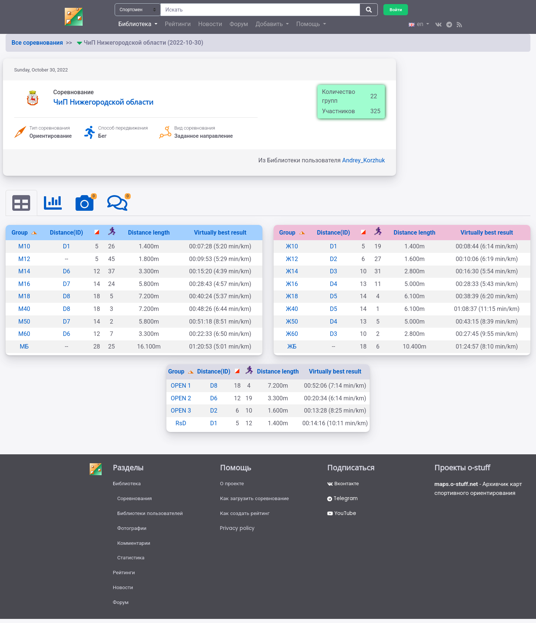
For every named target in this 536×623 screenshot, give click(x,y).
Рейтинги (178, 24)
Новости (210, 24)
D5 (333, 296)
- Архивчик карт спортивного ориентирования (479, 489)
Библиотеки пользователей (151, 514)
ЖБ (292, 346)
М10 (24, 246)
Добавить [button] (269, 24)
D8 (66, 296)
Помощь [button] (308, 24)
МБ (24, 346)
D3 (333, 271)
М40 (24, 309)
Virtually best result (220, 232)
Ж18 (292, 296)
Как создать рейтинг (245, 514)
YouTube (342, 514)
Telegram (343, 499)
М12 (24, 259)
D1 (66, 246)
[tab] (22, 203)
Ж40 (292, 309)
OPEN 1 (181, 386)
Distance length (149, 232)
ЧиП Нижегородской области (103, 102)
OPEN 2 (181, 398)
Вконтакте (343, 484)
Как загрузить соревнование (255, 499)
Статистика (131, 560)
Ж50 (292, 321)
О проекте (232, 484)
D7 (66, 283)
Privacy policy (237, 530)
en (417, 24)
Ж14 (292, 271)
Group (20, 232)
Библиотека (127, 484)
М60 (24, 334)
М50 (24, 321)
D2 (333, 259)
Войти (396, 9)
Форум (239, 24)
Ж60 (292, 334)
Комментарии (134, 545)
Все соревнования (37, 42)
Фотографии (132, 530)
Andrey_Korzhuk (363, 160)
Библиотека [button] (135, 24)
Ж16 (292, 283)
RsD (181, 423)
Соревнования (135, 499)
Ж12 (292, 259)
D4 (333, 283)
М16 (24, 283)
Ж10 (292, 246)
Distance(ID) (66, 232)
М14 (24, 271)
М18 (24, 296)
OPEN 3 (181, 410)
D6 (66, 271)
